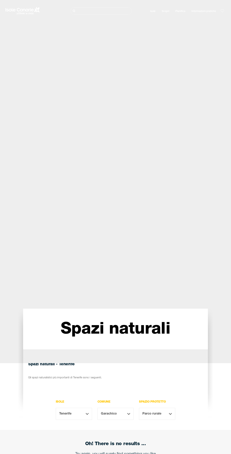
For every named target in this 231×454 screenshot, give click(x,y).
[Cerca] (101, 11)
